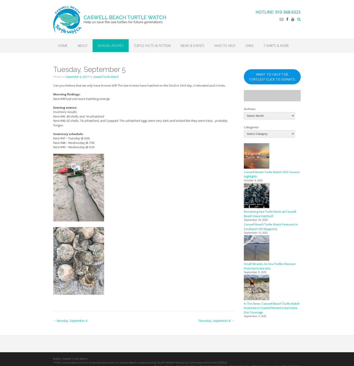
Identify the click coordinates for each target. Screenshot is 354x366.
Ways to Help (224, 46)
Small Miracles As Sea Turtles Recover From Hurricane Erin (270, 266)
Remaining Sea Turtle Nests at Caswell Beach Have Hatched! (270, 213)
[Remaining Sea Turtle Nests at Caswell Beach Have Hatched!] (256, 196)
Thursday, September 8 (216, 321)
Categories (251, 127)
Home (63, 46)
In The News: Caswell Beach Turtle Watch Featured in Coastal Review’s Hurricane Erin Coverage (272, 308)
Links (249, 46)
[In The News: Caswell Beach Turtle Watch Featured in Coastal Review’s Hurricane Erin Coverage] (256, 288)
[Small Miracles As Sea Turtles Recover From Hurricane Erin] (256, 248)
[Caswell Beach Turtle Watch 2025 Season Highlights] (256, 156)
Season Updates (111, 46)
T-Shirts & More (276, 46)
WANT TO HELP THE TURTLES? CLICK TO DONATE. (272, 76)
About (82, 46)
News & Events (192, 46)
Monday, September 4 (70, 321)
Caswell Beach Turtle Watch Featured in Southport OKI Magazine (271, 226)
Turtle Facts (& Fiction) (152, 46)
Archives (250, 109)
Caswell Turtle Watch (106, 77)
